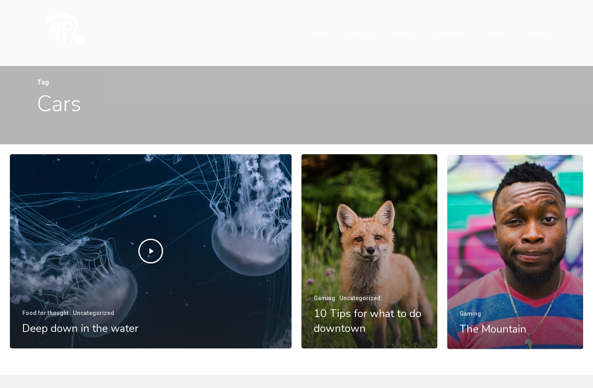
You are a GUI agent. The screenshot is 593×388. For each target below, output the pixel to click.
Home (322, 33)
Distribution (450, 33)
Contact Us (539, 33)
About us (361, 33)
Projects (404, 33)
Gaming (324, 298)
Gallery (495, 33)
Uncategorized (93, 313)
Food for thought (45, 313)
